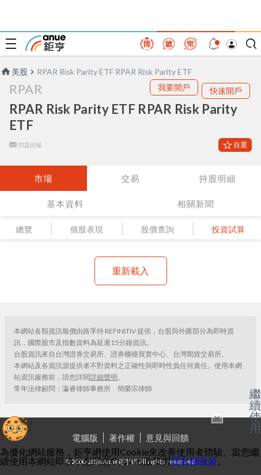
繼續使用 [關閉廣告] (255, 410)
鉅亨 (45, 43)
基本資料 (65, 203)
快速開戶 (226, 90)
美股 (14, 71)
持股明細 (217, 178)
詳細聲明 (104, 377)
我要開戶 (174, 87)
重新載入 (130, 270)
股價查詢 (158, 229)
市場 (43, 178)
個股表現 (87, 229)
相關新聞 (195, 203)
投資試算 (228, 229)
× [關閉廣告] (217, 417)
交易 (130, 178)
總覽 (24, 229)
